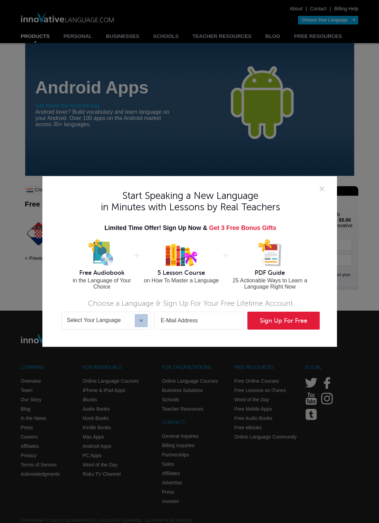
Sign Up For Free (283, 320)
